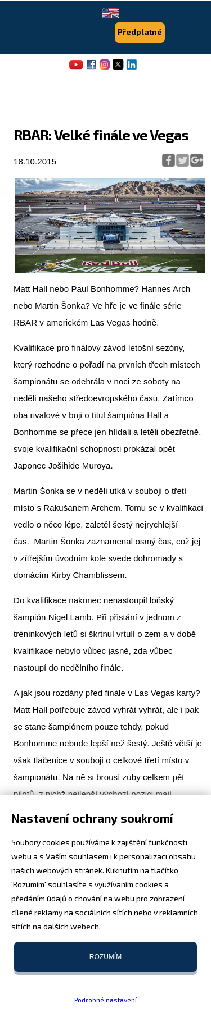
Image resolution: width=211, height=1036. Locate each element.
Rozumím (105, 957)
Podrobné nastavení (105, 999)
